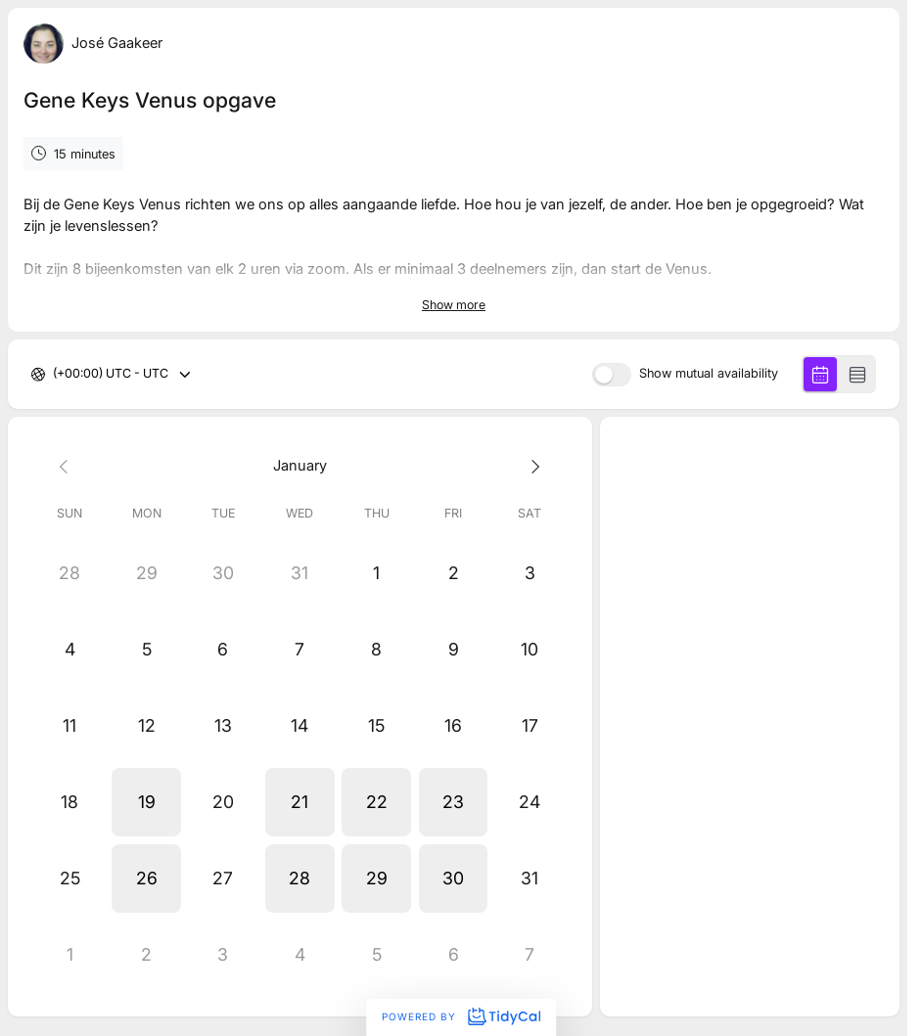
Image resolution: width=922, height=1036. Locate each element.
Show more (453, 304)
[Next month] (529, 466)
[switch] (611, 374)
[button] (146, 802)
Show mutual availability (708, 374)
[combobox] (54, 374)
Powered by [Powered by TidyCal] (461, 1016)
